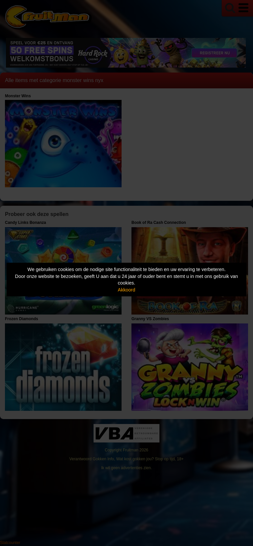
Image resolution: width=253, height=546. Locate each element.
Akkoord (126, 289)
